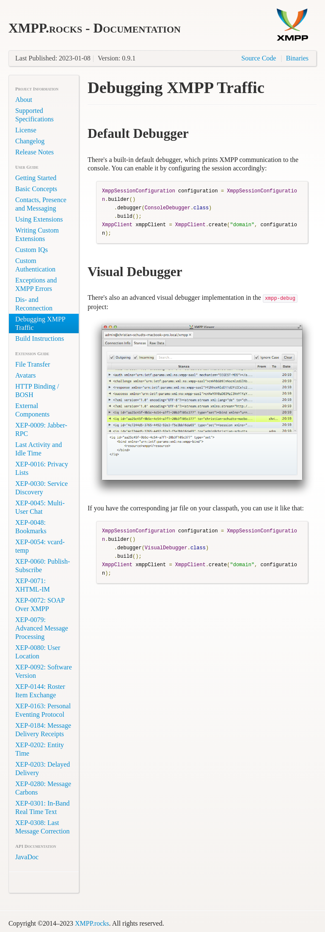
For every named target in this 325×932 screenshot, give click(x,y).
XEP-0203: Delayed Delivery (42, 768)
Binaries (297, 58)
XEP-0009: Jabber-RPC (41, 429)
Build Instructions (39, 338)
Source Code (258, 58)
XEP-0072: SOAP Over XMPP (39, 604)
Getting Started (35, 177)
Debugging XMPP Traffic (40, 323)
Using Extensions (39, 219)
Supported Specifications (34, 115)
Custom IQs (31, 249)
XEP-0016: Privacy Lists (41, 468)
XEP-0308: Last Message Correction (42, 827)
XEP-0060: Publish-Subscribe (42, 565)
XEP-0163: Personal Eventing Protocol (43, 710)
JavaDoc (27, 857)
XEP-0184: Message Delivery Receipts (43, 729)
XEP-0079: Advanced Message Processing (41, 628)
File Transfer (32, 364)
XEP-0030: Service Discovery (41, 488)
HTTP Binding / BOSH (37, 390)
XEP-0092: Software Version (43, 671)
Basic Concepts (36, 188)
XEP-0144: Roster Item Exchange (40, 691)
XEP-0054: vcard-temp (40, 546)
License (25, 130)
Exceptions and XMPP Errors (36, 284)
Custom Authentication (35, 265)
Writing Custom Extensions (37, 234)
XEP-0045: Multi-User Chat (40, 507)
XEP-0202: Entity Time (39, 749)
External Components (32, 410)
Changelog (29, 141)
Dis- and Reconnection (33, 304)
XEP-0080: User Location (37, 652)
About (23, 99)
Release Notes (34, 152)
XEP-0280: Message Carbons (43, 788)
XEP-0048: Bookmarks (31, 527)
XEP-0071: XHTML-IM (32, 585)
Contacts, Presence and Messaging (40, 204)
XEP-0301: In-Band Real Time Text (42, 807)
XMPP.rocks (92, 923)
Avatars (25, 375)
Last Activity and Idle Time (38, 449)
